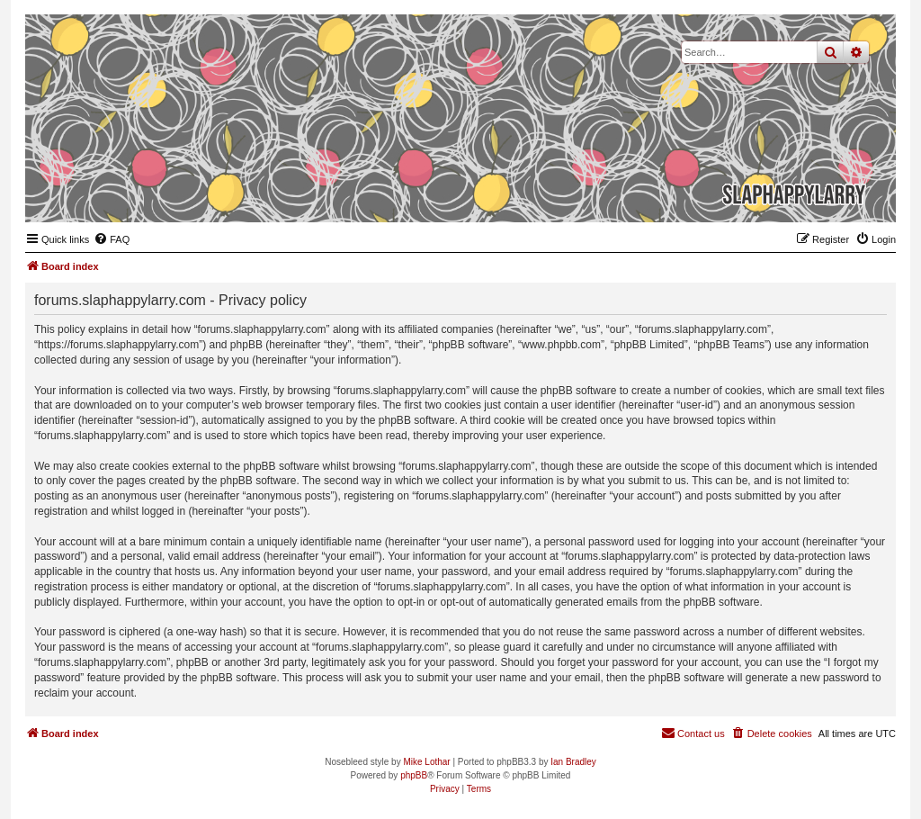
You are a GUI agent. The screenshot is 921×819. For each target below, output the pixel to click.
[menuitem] (112, 239)
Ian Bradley (573, 762)
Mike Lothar (426, 762)
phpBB (413, 775)
